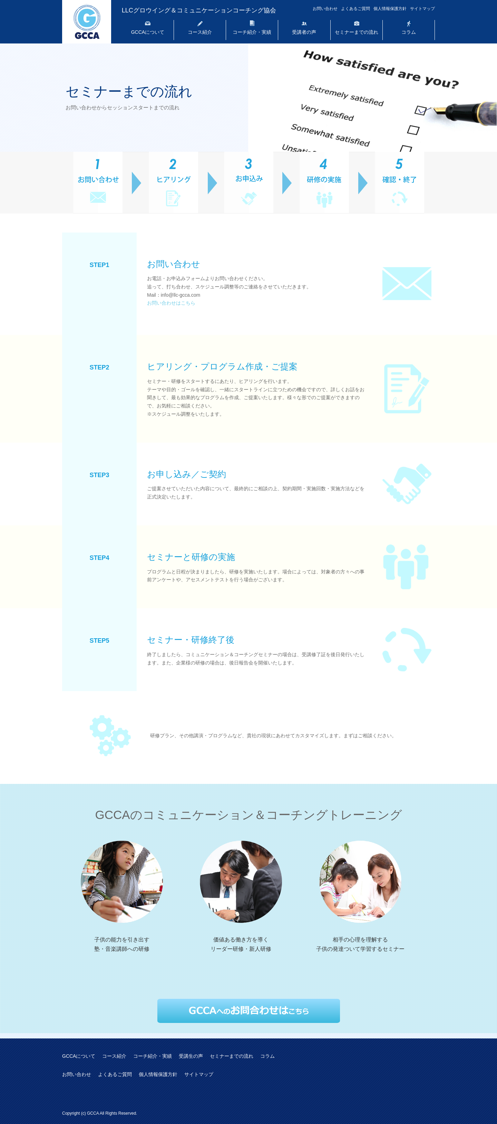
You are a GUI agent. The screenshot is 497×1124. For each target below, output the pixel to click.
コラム (408, 32)
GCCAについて (147, 32)
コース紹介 (200, 32)
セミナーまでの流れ (356, 32)
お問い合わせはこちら (171, 303)
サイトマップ (422, 8)
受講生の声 (191, 1056)
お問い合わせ (325, 8)
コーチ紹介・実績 (252, 32)
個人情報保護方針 (390, 8)
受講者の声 (304, 32)
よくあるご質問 (355, 8)
